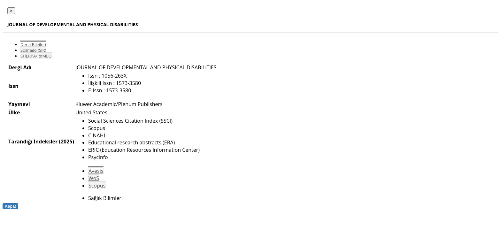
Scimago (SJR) (33, 50)
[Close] (11, 10)
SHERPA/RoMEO (36, 56)
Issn (13, 85)
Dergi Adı (20, 67)
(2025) (66, 141)
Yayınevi (19, 104)
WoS (94, 178)
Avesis (96, 170)
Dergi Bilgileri (33, 44)
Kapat (10, 206)
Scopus (97, 185)
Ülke (14, 112)
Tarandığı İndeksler (33, 141)
